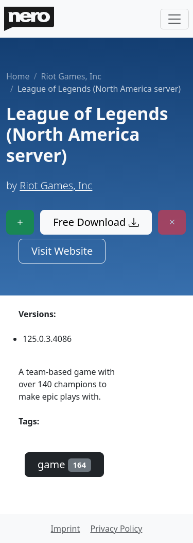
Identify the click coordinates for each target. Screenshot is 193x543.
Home (18, 76)
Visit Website (62, 251)
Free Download (95, 222)
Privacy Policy (116, 528)
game (64, 464)
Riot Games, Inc (71, 76)
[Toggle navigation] (174, 19)
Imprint (65, 528)
